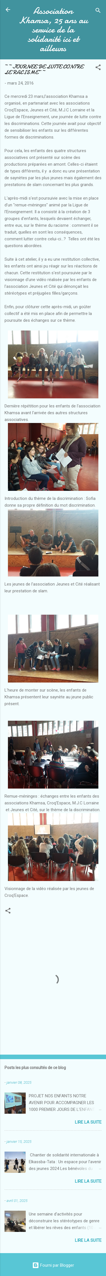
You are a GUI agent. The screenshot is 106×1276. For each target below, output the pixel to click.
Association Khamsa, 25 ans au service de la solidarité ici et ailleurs (53, 30)
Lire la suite (88, 1122)
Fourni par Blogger (53, 1265)
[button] (98, 68)
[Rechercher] (98, 11)
